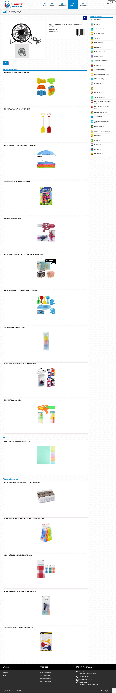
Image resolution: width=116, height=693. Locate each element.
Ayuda (4, 675)
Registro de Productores (46, 678)
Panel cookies (23, 691)
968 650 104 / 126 (84, 676)
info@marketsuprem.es (85, 679)
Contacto (5, 672)
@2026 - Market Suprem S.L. (11, 691)
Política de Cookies (45, 675)
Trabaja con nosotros (45, 681)
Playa (19, 12)
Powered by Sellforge (106, 691)
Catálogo (11, 12)
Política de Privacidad (45, 672)
